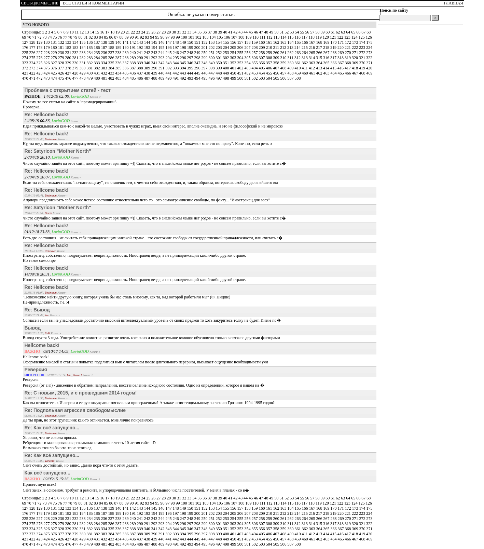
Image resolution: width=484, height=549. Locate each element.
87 (117, 37)
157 (241, 42)
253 (226, 52)
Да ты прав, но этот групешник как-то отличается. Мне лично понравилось (88, 420)
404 (255, 68)
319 (348, 57)
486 (140, 78)
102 (199, 37)
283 (90, 57)
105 (220, 37)
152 (205, 42)
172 (348, 42)
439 (154, 73)
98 (173, 37)
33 (189, 32)
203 (219, 47)
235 (97, 52)
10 (72, 32)
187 (104, 47)
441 (169, 73)
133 (68, 42)
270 (348, 52)
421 (25, 73)
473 (47, 78)
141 (126, 42)
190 (126, 47)
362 (305, 63)
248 (190, 52)
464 (334, 73)
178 (40, 47)
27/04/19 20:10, (38, 157)
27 (159, 32)
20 (123, 32)
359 (284, 63)
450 (233, 73)
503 (262, 78)
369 (355, 63)
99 (178, 37)
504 (269, 78)
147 (169, 42)
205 (233, 47)
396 (198, 68)
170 (334, 42)
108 (242, 37)
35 (200, 32)
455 (269, 73)
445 (198, 73)
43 (241, 32)
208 (255, 47)
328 (61, 63)
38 (215, 32)
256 (248, 52)
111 (263, 37)
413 (319, 68)
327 (54, 63)
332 (90, 63)
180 (54, 47)
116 (298, 37)
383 (104, 68)
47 (261, 32)
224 (369, 47)
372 (25, 68)
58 (317, 32)
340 (147, 63)
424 (47, 73)
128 (33, 42)
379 (76, 68)
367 (341, 63)
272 (363, 52)
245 (169, 52)
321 (362, 57)
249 (198, 52)
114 (284, 37)
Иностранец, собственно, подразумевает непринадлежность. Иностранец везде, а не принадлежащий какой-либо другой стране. (134, 279)
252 (219, 52)
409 (291, 68)
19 (118, 32)
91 (137, 37)
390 (154, 68)
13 (87, 32)
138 (104, 42)
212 (283, 47)
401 (233, 68)
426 (61, 73)
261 (284, 52)
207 (248, 47)
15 (97, 32)
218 (326, 47)
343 (169, 63)
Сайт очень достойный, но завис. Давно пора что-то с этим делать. (81, 465)
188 (111, 47)
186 (97, 47)
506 (284, 78)
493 (190, 78)
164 (291, 42)
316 (326, 57)
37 (210, 32)
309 (276, 57)
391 (162, 68)
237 (111, 52)
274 (25, 57)
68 (369, 32)
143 (140, 42)
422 (33, 73)
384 (111, 68)
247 (183, 52)
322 (369, 57)
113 (277, 37)
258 (262, 52)
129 (40, 42)
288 (126, 57)
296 (183, 57)
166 (305, 42)
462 (319, 73)
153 (212, 42)
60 (328, 32)
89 (127, 37)
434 (119, 73)
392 (169, 68)
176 (25, 47)
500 (241, 78)
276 (40, 57)
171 (341, 42)
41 (230, 32)
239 (126, 52)
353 (241, 63)
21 (128, 32)
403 (248, 68)
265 (312, 52)
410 (298, 68)
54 (297, 32)
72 (40, 37)
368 (348, 63)
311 (291, 57)
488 (154, 78)
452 (248, 73)
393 (176, 68)
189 (119, 47)
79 (76, 37)
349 (212, 63)
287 (119, 57)
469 (370, 73)
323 (25, 63)
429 (83, 73)
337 (126, 63)
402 (241, 68)
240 (133, 52)
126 (369, 37)
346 (190, 63)
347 (198, 63)
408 (284, 68)
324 (33, 63)
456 (276, 73)
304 (241, 57)
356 (262, 63)
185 (90, 47)
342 (162, 63)
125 (362, 37)
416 (341, 68)
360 (291, 63)
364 (319, 63)
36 (205, 32)
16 (102, 32)
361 (298, 63)
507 (291, 78)
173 (355, 42)
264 (305, 52)
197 (176, 47)
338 (133, 63)
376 (54, 68)
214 (298, 47)
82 (91, 37)
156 (233, 42)
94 (152, 37)
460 (305, 73)
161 (269, 42)
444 (190, 73)
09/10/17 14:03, (48, 351)
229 (54, 52)
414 (326, 68)
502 (255, 78)
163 (284, 42)
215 (305, 47)
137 (97, 42)
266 (319, 52)
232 (76, 52)
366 (334, 63)
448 (219, 73)
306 (255, 57)
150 (190, 42)
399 (219, 68)
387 (133, 68)
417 (348, 68)
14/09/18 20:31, (38, 274)
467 (355, 73)
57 (312, 32)
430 (90, 73)
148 (176, 42)
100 (184, 37)
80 (81, 37)
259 (269, 52)
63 (343, 32)
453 (255, 73)
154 (219, 42)
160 (262, 42)
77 (65, 37)
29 (169, 32)
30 (174, 32)
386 (126, 68)
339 (140, 63)
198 (183, 47)
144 (147, 42)
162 (276, 42)
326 (47, 63)
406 (269, 68)
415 (333, 68)
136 (90, 42)
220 (341, 47)
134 (76, 42)
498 (226, 78)
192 (140, 47)
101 (191, 37)
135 (83, 42)
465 (341, 73)
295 (176, 57)
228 (47, 52)
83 (96, 37)
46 (256, 32)
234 (90, 52)
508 (298, 78)
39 (220, 32)
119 (319, 37)
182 (68, 47)
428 (76, 73)
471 (33, 78)
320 (355, 57)
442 (176, 73)
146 (162, 42)
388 (140, 68)
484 (126, 78)
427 (68, 73)
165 (298, 42)
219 (333, 47)
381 (90, 68)
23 (138, 32)
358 (276, 63)
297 (190, 57)
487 (147, 78)
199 (190, 47)
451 (241, 73)
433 (111, 73)
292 (154, 57)
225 (25, 52)
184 (83, 47)
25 (148, 32)
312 (298, 57)
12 (82, 32)
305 (248, 57)
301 (219, 57)
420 (369, 68)
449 (226, 73)
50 (276, 32)
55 (302, 32)
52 (287, 32)
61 (333, 32)
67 (364, 32)
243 (154, 52)
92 (142, 37)
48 (266, 32)
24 (143, 32)
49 (271, 32)
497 (219, 78)
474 (54, 78)
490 (169, 78)
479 (90, 78)
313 (305, 57)
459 (298, 73)
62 (338, 32)
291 (147, 57)
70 (29, 37)
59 (323, 32)
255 (241, 52)
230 (61, 52)
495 (205, 78)
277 (47, 57)
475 (61, 78)
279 (61, 57)
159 (255, 42)
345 (183, 63)
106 (227, 37)
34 (194, 32)
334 (104, 63)
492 (183, 78)
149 (183, 42)
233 (83, 52)
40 (225, 32)
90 (132, 37)
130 (47, 42)
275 (33, 57)
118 (312, 37)
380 (83, 68)
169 (327, 42)
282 (83, 57)
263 (298, 52)
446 (205, 73)
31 (179, 32)
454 (262, 73)
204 (226, 47)
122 (340, 37)
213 (290, 47)
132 (61, 42)
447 (212, 73)
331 (83, 63)
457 (284, 73)
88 (122, 37)
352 (233, 63)
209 (262, 47)
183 (76, 47)
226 (33, 52)
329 (68, 63)
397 (205, 68)
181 (61, 47)
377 (61, 68)
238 (119, 52)
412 (312, 68)
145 (154, 42)
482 (111, 78)
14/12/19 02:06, (48, 96)
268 (334, 52)
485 (133, 78)
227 (40, 52)
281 (76, 57)
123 (347, 37)
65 (353, 32)
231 (68, 52)
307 (262, 57)
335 (111, 63)
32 (184, 32)
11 (77, 32)
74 (50, 37)
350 (219, 63)
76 (60, 37)
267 (327, 52)
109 (249, 37)
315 (319, 57)
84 (101, 37)
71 (35, 37)
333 (97, 63)
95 (158, 37)
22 (133, 32)
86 (111, 37)
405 (262, 68)
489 (162, 78)
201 (205, 47)
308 (269, 57)
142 (133, 42)
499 (233, 78)
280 (68, 57)
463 (327, 73)
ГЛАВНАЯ (453, 3)
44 (246, 32)
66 (358, 32)
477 (76, 78)
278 (54, 57)
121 (333, 37)
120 (326, 37)
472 (40, 78)
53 (292, 32)
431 (97, 73)
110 (256, 37)
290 (140, 57)
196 (169, 47)
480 (97, 78)
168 (319, 42)
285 (104, 57)
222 (355, 47)
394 (183, 68)
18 (112, 32)
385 (119, 68)
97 (168, 37)
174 (363, 42)
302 (226, 57)
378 (68, 68)
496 (212, 78)
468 (363, 73)
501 (248, 78)
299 (205, 57)
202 (212, 47)
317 (333, 57)
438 (147, 73)
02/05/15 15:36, (48, 479)
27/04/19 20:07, (38, 177)
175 (370, 42)
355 (255, 63)
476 (68, 78)
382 (97, 68)
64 (348, 32)
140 (119, 42)
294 (169, 57)
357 (269, 63)
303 (233, 57)
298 (198, 57)
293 (162, 57)
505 (276, 78)
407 (276, 68)
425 (54, 73)
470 (25, 78)
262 (291, 52)
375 (47, 68)
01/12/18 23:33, (38, 231)
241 (140, 52)
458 (291, 73)
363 (312, 63)
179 (47, 47)
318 (341, 57)
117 (305, 37)
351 (226, 63)
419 (362, 68)
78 (70, 37)
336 (119, 63)
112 (270, 37)
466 (348, 73)
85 (106, 37)
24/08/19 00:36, (38, 120)
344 (176, 63)
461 (312, 73)
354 (248, 63)
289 (133, 57)
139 (111, 42)
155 (226, 42)
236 (104, 52)
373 (33, 68)
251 (212, 52)
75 (55, 37)
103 (206, 37)
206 (241, 47)
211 (276, 47)
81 (86, 37)
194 (154, 47)
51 (282, 32)
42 (235, 32)
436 (133, 73)
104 (213, 37)
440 (162, 73)
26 (153, 32)
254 (233, 52)
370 (363, 63)
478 (83, 78)
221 (348, 47)
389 (147, 68)
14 (92, 32)
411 (305, 68)
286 (111, 57)
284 (97, 57)
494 (198, 78)
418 (355, 68)
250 (205, 52)
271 (355, 52)
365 (327, 63)
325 (40, 63)
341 (154, 63)
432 (104, 73)
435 (126, 73)
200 (198, 47)
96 (163, 37)
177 (33, 47)
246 (176, 52)
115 (291, 37)
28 (164, 32)
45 (251, 32)
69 (24, 37)
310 (284, 57)
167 (312, 42)
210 (269, 47)
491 (176, 78)
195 (162, 47)
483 (119, 78)
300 (212, 57)
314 (312, 57)
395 (190, 68)
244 (162, 52)
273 (370, 52)
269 (341, 52)
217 (319, 47)
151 (198, 42)
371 (370, 63)
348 (205, 63)
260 (276, 52)
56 (307, 32)
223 (362, 47)
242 (147, 52)
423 (40, 73)
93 (147, 37)
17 (107, 32)
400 (226, 68)
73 (45, 37)
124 (355, 37)
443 (183, 73)
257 (255, 52)
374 (40, 68)
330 (76, 63)
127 (25, 42)
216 (312, 47)
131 (54, 42)
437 (140, 73)
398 (212, 68)
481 (104, 78)
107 (234, 37)
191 (133, 47)
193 (147, 47)
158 (248, 42)
